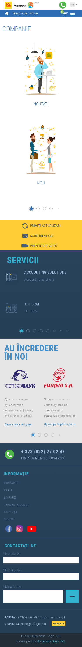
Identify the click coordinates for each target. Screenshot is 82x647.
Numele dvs (15, 555)
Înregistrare (20, 13)
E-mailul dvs (15, 570)
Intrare (33, 13)
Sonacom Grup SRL (51, 641)
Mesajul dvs (15, 584)
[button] (31, 208)
